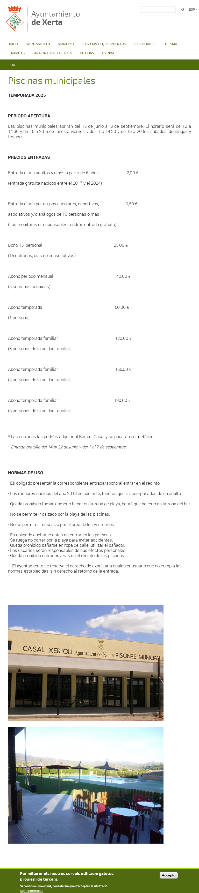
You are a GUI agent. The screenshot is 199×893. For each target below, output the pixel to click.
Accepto (169, 877)
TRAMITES (17, 53)
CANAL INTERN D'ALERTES (52, 53)
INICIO (13, 44)
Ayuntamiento (55, 18)
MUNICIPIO (66, 44)
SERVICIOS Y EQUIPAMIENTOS (104, 44)
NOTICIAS (87, 53)
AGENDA (108, 53)
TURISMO (170, 44)
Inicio (10, 64)
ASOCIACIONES (144, 44)
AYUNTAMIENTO (38, 44)
